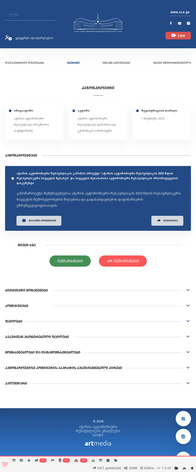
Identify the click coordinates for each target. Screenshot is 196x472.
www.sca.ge (180, 12)
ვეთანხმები (70, 261)
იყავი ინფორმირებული (172, 63)
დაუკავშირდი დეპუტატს (24, 63)
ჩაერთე (73, 63)
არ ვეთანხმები (123, 261)
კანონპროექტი (98, 87)
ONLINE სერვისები (116, 63)
